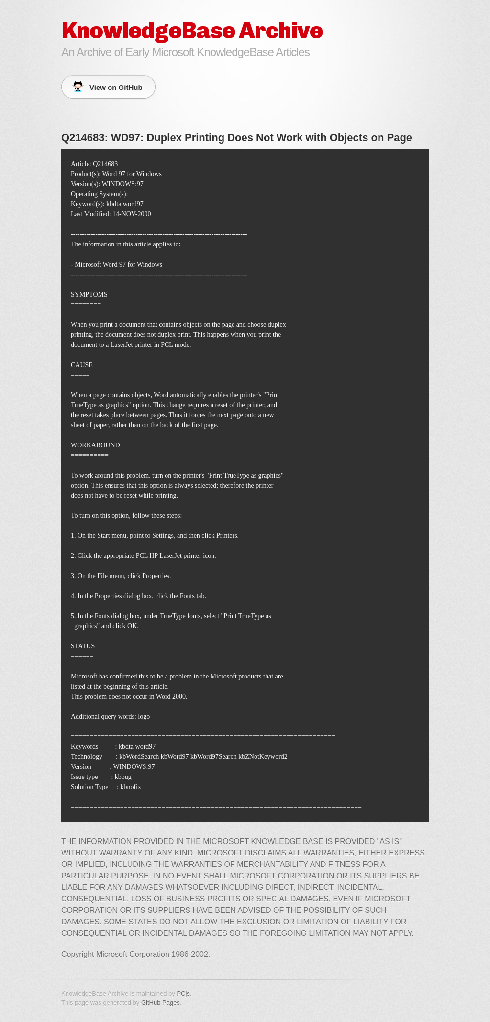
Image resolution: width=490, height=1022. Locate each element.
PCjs (183, 993)
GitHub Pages (160, 1002)
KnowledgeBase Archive (192, 30)
